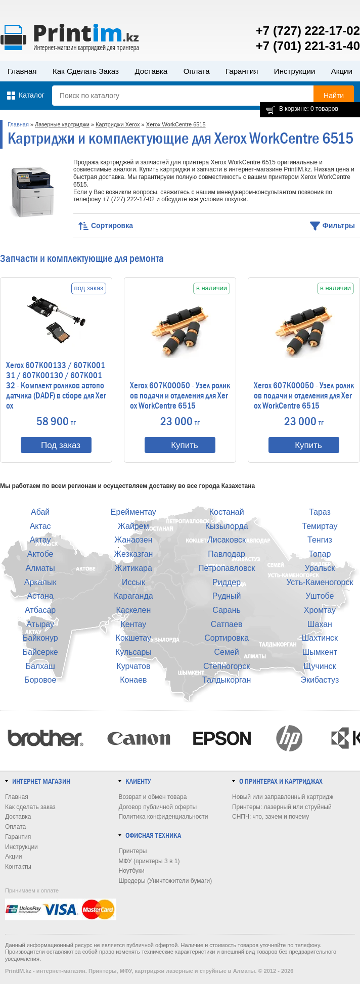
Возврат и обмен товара (152, 796)
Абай (40, 512)
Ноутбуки (131, 870)
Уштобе (319, 596)
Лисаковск (226, 539)
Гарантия (242, 71)
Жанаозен (133, 539)
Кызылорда (226, 526)
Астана (40, 596)
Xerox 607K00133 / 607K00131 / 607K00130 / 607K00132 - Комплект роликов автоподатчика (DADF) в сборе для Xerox (56, 386)
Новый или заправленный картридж (282, 796)
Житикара (133, 568)
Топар (319, 554)
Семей (226, 652)
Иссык (133, 582)
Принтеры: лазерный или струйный (282, 807)
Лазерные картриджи (62, 124)
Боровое (40, 680)
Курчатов (133, 666)
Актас (40, 526)
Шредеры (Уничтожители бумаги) (165, 880)
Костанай (226, 512)
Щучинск (319, 666)
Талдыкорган (226, 680)
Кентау (133, 624)
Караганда (133, 596)
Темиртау (319, 526)
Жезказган (133, 554)
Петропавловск (226, 568)
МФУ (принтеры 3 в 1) (148, 861)
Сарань (226, 610)
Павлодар (226, 554)
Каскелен (133, 610)
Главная (22, 71)
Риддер (226, 582)
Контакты (18, 866)
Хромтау (320, 610)
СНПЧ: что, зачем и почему (270, 816)
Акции (341, 71)
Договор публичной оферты (157, 807)
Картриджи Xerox (118, 124)
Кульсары (133, 652)
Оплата (197, 71)
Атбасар (40, 610)
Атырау (40, 624)
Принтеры (132, 851)
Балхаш (40, 666)
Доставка (150, 71)
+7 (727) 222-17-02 (308, 30)
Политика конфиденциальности (163, 816)
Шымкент (319, 652)
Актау (40, 539)
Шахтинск (320, 638)
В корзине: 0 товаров (308, 108)
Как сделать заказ (86, 71)
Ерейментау (133, 512)
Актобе (40, 554)
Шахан (319, 624)
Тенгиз (319, 539)
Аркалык (40, 582)
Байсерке (40, 652)
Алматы (40, 568)
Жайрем (133, 526)
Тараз (320, 512)
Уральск (319, 568)
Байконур (40, 638)
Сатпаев (227, 624)
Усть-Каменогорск (319, 582)
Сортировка (226, 638)
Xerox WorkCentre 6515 (176, 124)
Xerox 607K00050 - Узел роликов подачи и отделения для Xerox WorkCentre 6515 (180, 396)
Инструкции (295, 71)
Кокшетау (133, 638)
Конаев (133, 680)
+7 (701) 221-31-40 (308, 46)
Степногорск (226, 666)
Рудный (226, 596)
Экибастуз (319, 680)
